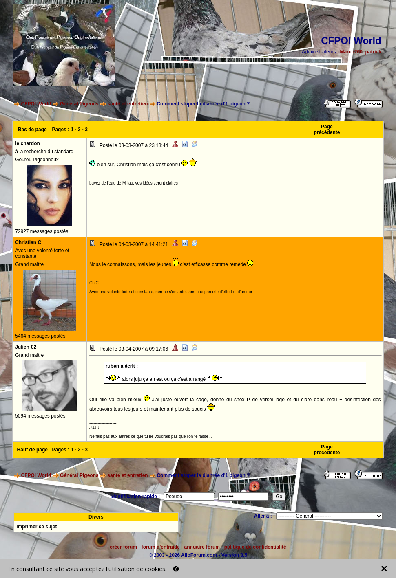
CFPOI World (36, 104)
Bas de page (32, 129)
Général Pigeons (79, 104)
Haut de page (32, 450)
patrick (373, 52)
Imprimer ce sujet (36, 527)
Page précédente (327, 129)
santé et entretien (127, 104)
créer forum (123, 547)
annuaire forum (202, 547)
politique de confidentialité (255, 547)
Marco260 (351, 52)
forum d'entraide (161, 547)
